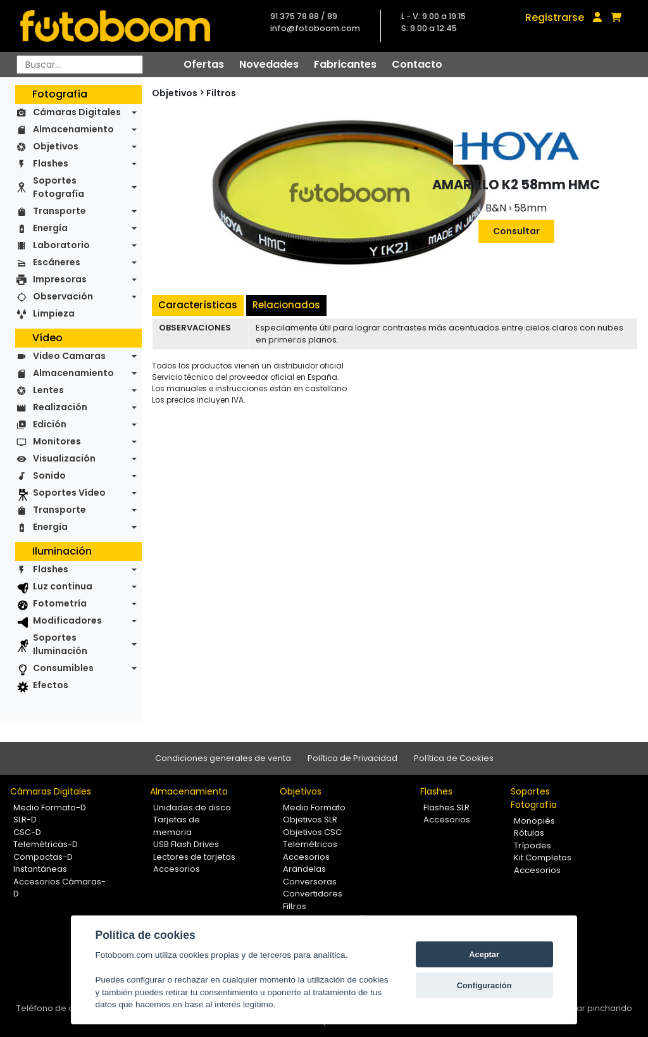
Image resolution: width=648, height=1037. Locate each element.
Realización (60, 407)
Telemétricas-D (45, 844)
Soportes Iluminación (60, 644)
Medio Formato (314, 807)
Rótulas (529, 833)
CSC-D (27, 832)
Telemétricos (310, 844)
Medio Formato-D (49, 807)
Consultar (516, 231)
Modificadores (67, 620)
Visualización (64, 458)
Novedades (269, 64)
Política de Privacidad (352, 758)
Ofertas (204, 64)
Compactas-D (43, 857)
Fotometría (60, 603)
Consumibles (63, 668)
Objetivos (55, 146)
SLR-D (25, 820)
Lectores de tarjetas (194, 857)
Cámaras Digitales (77, 112)
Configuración (484, 985)
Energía (50, 228)
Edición (49, 424)
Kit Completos (542, 858)
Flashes (50, 163)
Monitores (57, 441)
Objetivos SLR (310, 820)
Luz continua (62, 586)
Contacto (417, 64)
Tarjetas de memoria (176, 826)
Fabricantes (345, 64)
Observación (63, 296)
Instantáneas (40, 869)
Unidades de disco (192, 807)
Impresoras (60, 279)
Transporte (59, 210)
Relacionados (286, 304)
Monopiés (534, 821)
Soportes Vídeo (69, 492)
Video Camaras (69, 355)
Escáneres (56, 262)
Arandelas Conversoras (310, 875)
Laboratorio (61, 245)
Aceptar (484, 954)
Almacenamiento (73, 129)
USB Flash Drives (186, 844)
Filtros (221, 93)
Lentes (48, 390)
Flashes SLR (446, 807)
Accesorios (176, 869)
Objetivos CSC (312, 832)
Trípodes (532, 845)
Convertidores (312, 894)
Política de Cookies (454, 758)
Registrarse (554, 17)
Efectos (50, 685)
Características (197, 304)
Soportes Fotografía (58, 187)
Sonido (49, 475)
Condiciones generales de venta (223, 758)
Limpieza (54, 313)
